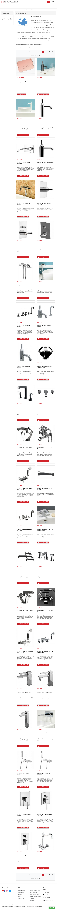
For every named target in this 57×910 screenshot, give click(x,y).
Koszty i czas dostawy (33, 892)
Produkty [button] (4, 6)
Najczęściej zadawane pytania (35, 890)
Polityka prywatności (21, 890)
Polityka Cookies (21, 892)
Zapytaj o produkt (42, 94)
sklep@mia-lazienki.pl (49, 900)
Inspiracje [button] (22, 6)
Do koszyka (21, 94)
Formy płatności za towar (34, 894)
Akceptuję (52, 907)
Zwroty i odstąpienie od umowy (35, 896)
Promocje (31, 6)
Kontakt (49, 6)
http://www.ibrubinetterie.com (39, 47)
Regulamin (20, 896)
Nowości (40, 6)
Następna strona (34, 55)
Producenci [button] (14, 6)
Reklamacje (32, 898)
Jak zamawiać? (32, 900)
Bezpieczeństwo (21, 898)
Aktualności (20, 894)
